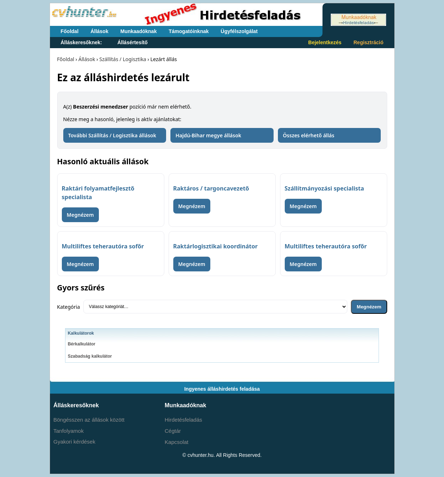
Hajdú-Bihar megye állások (208, 135)
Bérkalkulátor (81, 344)
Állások (100, 31)
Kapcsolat (176, 442)
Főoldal (70, 31)
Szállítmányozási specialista (324, 188)
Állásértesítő (132, 42)
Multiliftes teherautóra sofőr (103, 246)
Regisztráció (368, 42)
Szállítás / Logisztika (122, 59)
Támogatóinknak (189, 31)
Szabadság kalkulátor (90, 356)
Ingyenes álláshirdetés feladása (222, 389)
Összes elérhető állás (308, 135)
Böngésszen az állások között (89, 420)
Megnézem (80, 214)
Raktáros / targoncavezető (211, 188)
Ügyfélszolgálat (239, 31)
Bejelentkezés (325, 42)
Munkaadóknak (138, 31)
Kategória (68, 306)
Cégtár (173, 431)
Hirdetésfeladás (183, 420)
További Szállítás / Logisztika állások (112, 135)
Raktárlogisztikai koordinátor (215, 246)
